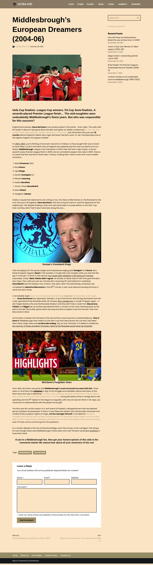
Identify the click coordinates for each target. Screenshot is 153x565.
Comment (22, 488)
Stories (80, 4)
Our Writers (37, 556)
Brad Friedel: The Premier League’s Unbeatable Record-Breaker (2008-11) (124, 68)
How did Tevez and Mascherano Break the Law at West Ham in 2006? (124, 38)
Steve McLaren (39, 454)
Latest (71, 4)
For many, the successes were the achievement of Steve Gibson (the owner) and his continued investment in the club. (56, 396)
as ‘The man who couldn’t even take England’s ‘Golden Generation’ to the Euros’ (56, 131)
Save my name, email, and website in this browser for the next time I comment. (54, 516)
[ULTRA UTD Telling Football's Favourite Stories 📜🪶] (22, 4)
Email (47, 479)
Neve (14, 562)
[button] (94, 4)
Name (20, 479)
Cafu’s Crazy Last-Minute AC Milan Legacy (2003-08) (123, 48)
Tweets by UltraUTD (116, 26)
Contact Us (66, 556)
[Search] (122, 18)
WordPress (34, 562)
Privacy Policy (51, 556)
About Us (25, 556)
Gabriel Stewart (21, 46)
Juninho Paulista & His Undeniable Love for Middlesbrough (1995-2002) (124, 78)
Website (74, 479)
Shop (15, 556)
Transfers (135, 4)
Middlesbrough (25, 454)
